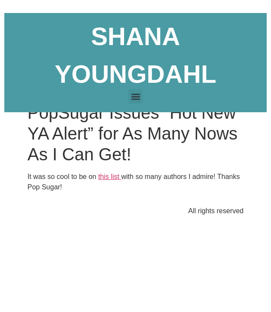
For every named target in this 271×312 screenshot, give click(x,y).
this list (109, 176)
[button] (135, 96)
